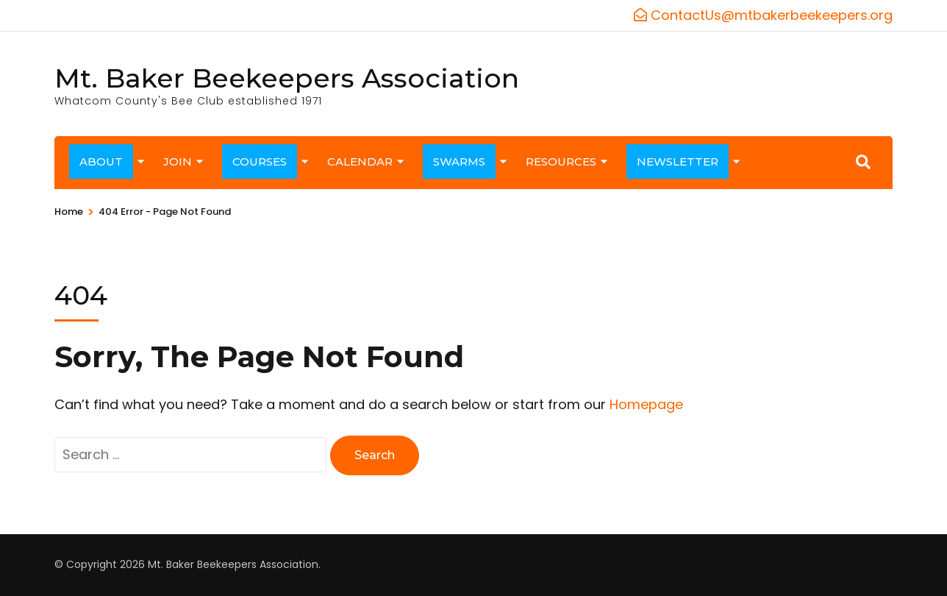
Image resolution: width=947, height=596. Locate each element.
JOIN (177, 161)
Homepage (646, 404)
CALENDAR (360, 161)
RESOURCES (561, 161)
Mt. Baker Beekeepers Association (286, 78)
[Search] (863, 162)
